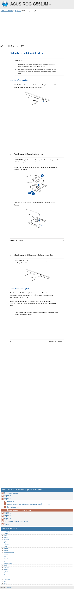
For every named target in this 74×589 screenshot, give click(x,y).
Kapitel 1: (7, 496)
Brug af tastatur (13, 507)
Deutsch (6, 537)
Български (7, 531)
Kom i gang (11, 501)
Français (6, 548)
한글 (5, 556)
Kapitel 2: (18, 11)
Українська (7, 579)
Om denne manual (11, 493)
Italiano (6, 554)
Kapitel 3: (7, 513)
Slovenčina (7, 573)
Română (6, 569)
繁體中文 (6, 583)
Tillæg (6, 524)
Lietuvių (6, 558)
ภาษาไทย (6, 577)
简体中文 (6, 581)
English (6, 541)
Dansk (5, 535)
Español (6, 543)
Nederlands (7, 561)
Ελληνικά (6, 539)
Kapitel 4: (7, 516)
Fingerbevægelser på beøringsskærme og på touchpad (28, 504)
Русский (6, 571)
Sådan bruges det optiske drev (19, 510)
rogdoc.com (8, 587)
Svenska (6, 574)
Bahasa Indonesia (9, 552)
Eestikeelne (7, 544)
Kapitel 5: (7, 518)
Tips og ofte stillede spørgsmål (16, 521)
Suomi (5, 546)
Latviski (6, 560)
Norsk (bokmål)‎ (8, 563)
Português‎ (6, 567)
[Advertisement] (19, 28)
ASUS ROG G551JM (5, 4)
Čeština (6, 533)
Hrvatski (6, 550)
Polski (5, 565)
